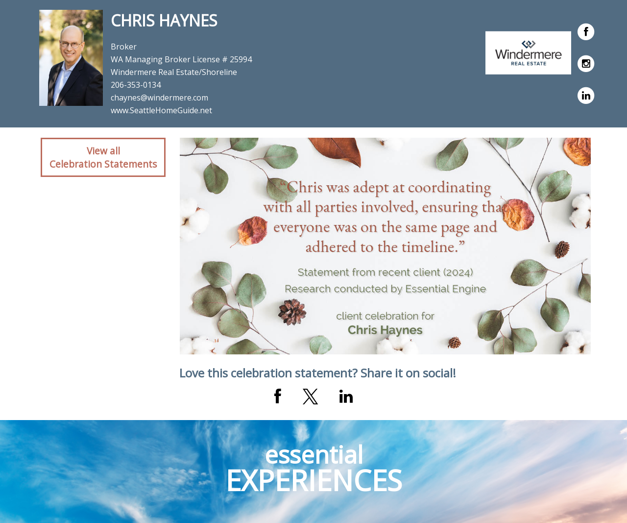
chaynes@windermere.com (159, 97)
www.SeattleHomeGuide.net (161, 110)
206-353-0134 (136, 84)
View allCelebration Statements (103, 157)
